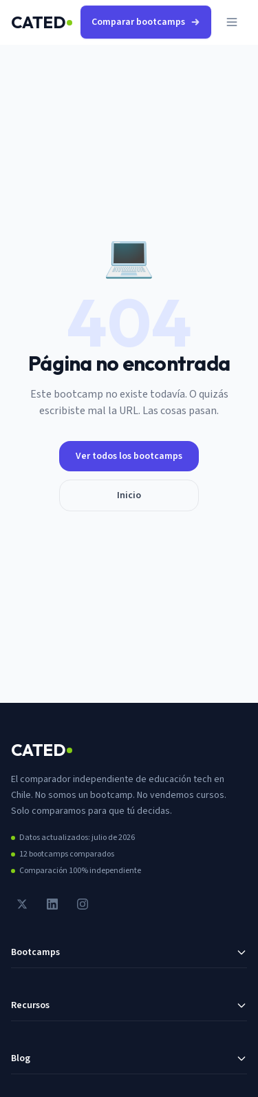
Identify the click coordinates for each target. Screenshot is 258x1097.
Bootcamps (129, 952)
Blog (129, 1058)
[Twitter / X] (22, 904)
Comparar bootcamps (146, 22)
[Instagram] (83, 904)
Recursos (129, 1005)
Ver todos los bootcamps (129, 456)
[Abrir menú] (232, 22)
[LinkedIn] (52, 904)
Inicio (129, 495)
